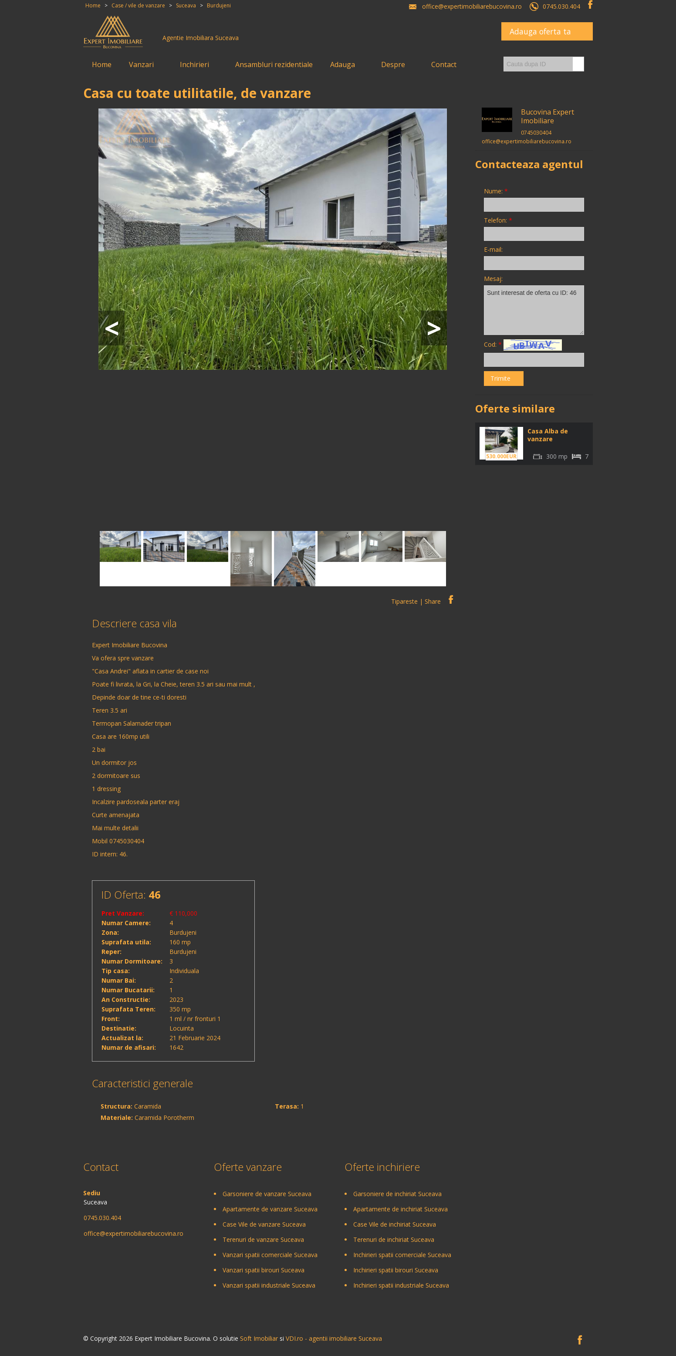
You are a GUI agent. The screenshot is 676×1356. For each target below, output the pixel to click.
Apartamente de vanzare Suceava (270, 1209)
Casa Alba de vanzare (547, 435)
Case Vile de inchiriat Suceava (394, 1224)
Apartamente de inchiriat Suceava (400, 1209)
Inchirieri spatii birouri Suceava (395, 1270)
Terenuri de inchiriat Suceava (393, 1239)
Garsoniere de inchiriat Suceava (397, 1194)
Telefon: (498, 220)
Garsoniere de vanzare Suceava (267, 1194)
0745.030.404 (561, 6)
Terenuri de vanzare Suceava (263, 1239)
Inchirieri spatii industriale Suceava (401, 1285)
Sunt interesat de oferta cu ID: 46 (534, 310)
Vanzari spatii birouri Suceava (263, 1270)
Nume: (496, 191)
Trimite (500, 378)
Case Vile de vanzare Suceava (264, 1224)
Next (434, 328)
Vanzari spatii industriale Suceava (269, 1285)
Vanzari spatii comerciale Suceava (270, 1255)
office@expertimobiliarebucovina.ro (472, 6)
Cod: (523, 345)
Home (102, 64)
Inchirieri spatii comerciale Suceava (402, 1255)
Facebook (590, 4)
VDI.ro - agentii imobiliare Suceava (334, 1338)
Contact (443, 64)
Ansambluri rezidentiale (274, 64)
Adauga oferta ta (540, 31)
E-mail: (493, 249)
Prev (111, 328)
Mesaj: (493, 278)
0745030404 (126, 841)
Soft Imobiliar (259, 1338)
